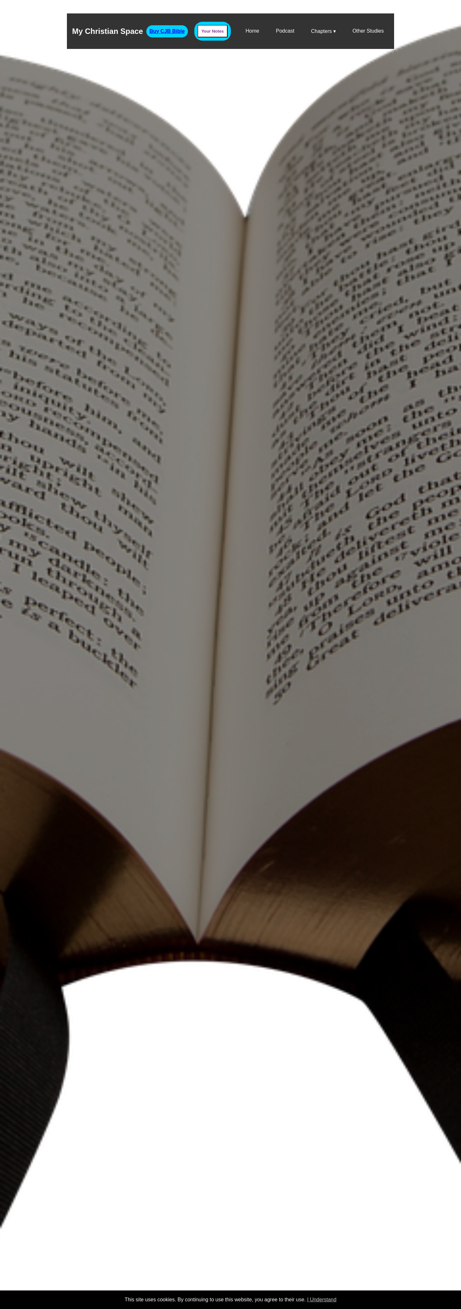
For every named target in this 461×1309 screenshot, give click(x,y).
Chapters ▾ (323, 31)
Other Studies (368, 31)
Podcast (285, 31)
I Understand (321, 1299)
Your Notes (212, 31)
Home (252, 31)
